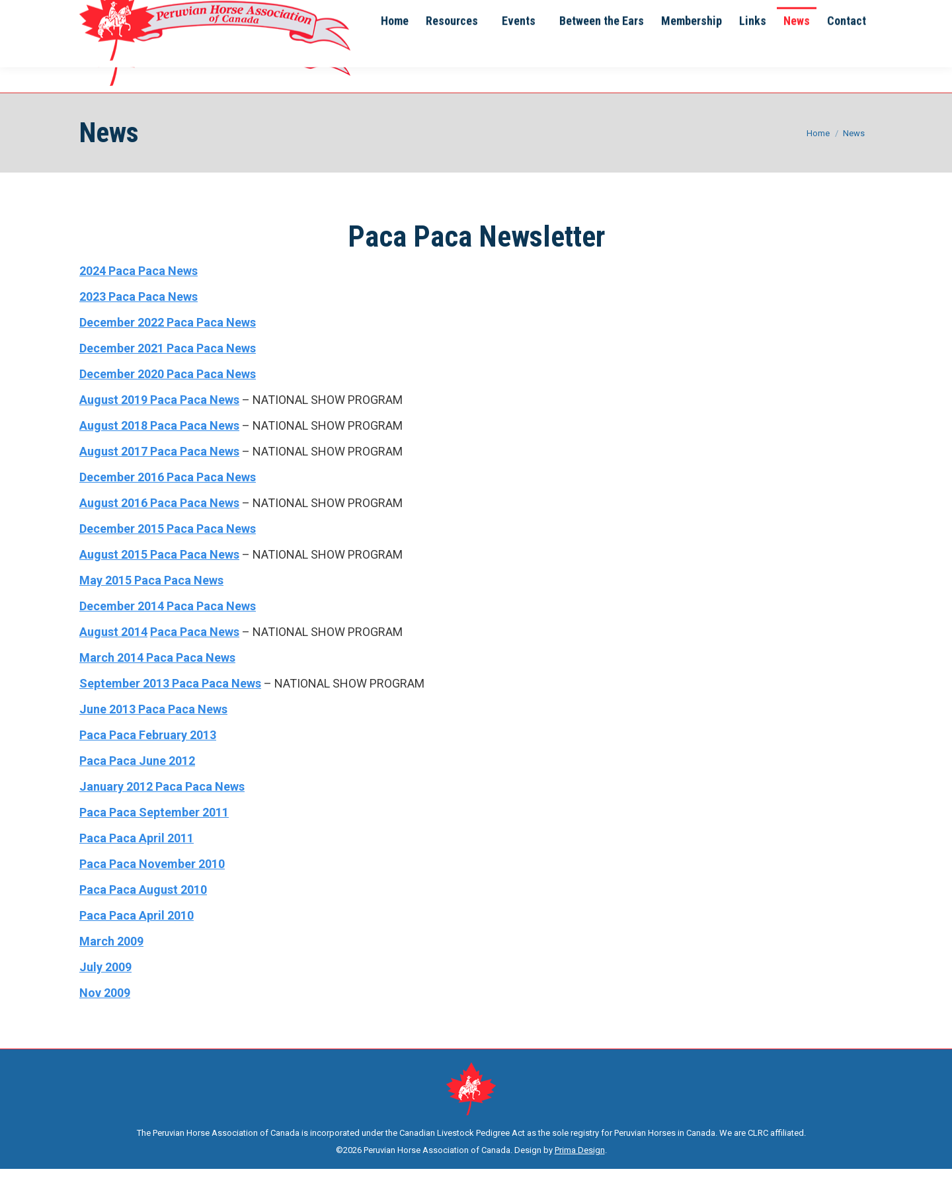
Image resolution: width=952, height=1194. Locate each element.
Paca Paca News (194, 657)
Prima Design (580, 1175)
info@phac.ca (153, 13)
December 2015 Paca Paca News (167, 554)
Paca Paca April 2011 (136, 863)
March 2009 (111, 966)
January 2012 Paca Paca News (162, 811)
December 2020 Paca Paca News (167, 399)
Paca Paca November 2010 (152, 889)
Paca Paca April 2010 (136, 940)
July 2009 (105, 992)
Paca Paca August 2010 (143, 915)
